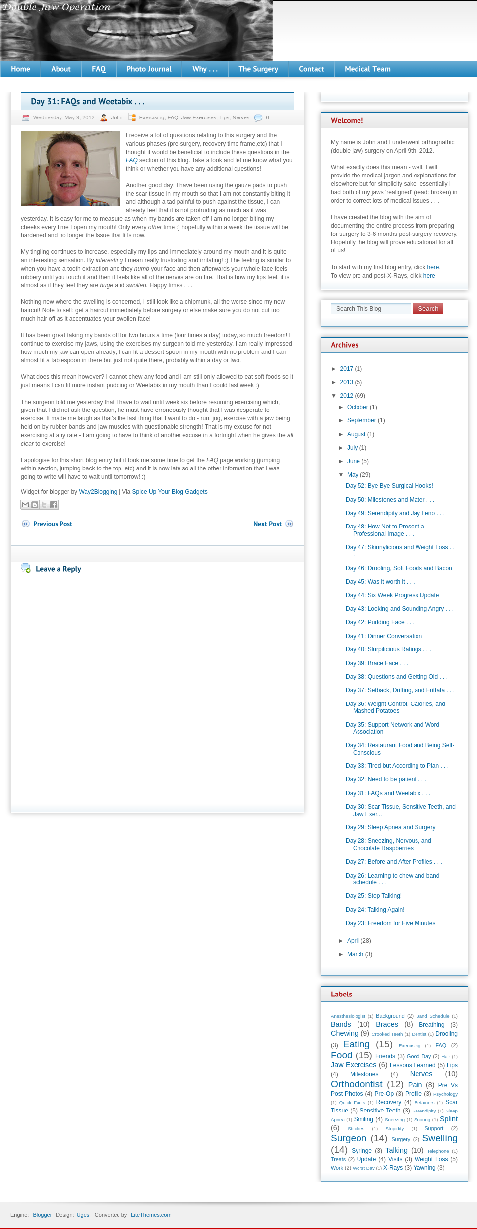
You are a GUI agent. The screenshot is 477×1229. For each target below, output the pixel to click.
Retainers (424, 1102)
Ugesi (84, 1215)
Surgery (400, 1139)
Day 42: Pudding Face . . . (380, 622)
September (361, 420)
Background (390, 1016)
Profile (413, 1093)
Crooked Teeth (387, 1034)
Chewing (344, 1033)
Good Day (419, 1056)
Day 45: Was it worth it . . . (380, 581)
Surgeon (349, 1138)
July (352, 447)
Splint (449, 1119)
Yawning (425, 1167)
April (353, 940)
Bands (341, 1024)
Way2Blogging (98, 491)
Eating (356, 1044)
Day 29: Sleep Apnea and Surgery (390, 827)
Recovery (389, 1102)
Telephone (438, 1151)
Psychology (445, 1094)
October (357, 407)
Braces (387, 1024)
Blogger (42, 1215)
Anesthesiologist (348, 1016)
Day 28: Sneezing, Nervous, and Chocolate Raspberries (388, 844)
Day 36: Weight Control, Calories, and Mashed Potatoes (395, 707)
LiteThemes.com (151, 1215)
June (353, 461)
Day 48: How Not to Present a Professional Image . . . (385, 530)
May (352, 474)
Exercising (152, 117)
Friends (385, 1056)
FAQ (173, 117)
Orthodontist (357, 1084)
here (433, 267)
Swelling (440, 1138)
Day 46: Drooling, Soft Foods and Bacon (399, 568)
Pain (415, 1085)
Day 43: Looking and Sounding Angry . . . (400, 608)
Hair (445, 1056)
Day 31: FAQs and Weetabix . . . (388, 793)
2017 (347, 368)
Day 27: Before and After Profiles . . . (394, 861)
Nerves (240, 117)
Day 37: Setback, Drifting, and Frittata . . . (400, 690)
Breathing (431, 1024)
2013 (347, 382)
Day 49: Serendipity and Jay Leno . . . (395, 513)
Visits (395, 1159)
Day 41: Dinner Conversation (384, 636)
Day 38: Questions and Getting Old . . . (397, 676)
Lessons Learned (413, 1065)
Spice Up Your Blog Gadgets (170, 491)
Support (433, 1128)
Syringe (362, 1150)
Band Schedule (432, 1016)
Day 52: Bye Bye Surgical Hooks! (389, 485)
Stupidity (394, 1128)
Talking (396, 1150)
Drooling (446, 1033)
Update (366, 1159)
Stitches (356, 1128)
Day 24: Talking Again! (375, 909)
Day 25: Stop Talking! (374, 895)
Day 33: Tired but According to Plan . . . (397, 765)
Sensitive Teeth (379, 1110)
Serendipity (424, 1110)
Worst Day (364, 1167)
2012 (347, 395)
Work (337, 1167)
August (356, 434)
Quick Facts (352, 1102)
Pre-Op (384, 1093)
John (117, 117)
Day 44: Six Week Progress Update (392, 595)
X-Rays (393, 1167)
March (355, 954)
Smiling (363, 1119)
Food (342, 1055)
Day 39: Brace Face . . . (377, 663)
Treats (338, 1159)
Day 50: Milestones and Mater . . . (390, 499)
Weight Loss (431, 1159)
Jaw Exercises (198, 117)
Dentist (419, 1034)
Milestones (364, 1074)
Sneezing (395, 1119)
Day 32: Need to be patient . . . (386, 779)
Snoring (422, 1119)
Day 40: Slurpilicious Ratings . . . (388, 649)
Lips (224, 117)
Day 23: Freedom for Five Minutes (390, 923)
